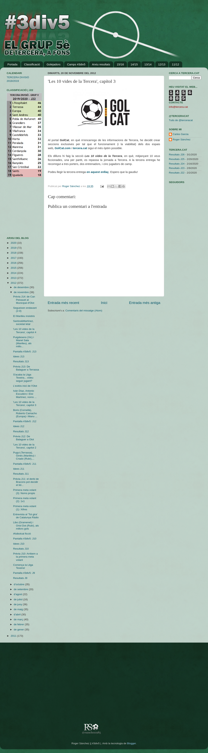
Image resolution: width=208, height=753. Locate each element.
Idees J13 (18, 356)
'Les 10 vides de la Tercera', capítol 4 (24, 331)
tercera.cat (80, 148)
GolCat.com (62, 148)
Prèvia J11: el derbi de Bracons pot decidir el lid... (26, 481)
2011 (14, 635)
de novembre (22, 292)
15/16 (120, 64)
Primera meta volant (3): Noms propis (24, 491)
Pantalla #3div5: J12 (24, 421)
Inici (104, 303)
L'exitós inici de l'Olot (25, 385)
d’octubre (19, 584)
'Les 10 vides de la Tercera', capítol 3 (24, 404)
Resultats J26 (177, 154)
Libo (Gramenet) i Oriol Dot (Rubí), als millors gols (26, 525)
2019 (14, 247)
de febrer (19, 624)
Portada (12, 64)
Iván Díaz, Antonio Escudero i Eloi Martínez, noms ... (25, 393)
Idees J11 (18, 468)
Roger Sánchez (71, 186)
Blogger (131, 743)
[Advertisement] (18, 207)
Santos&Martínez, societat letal (23, 322)
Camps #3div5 (76, 64)
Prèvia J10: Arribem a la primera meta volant (25, 556)
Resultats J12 (21, 431)
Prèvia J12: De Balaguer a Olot (23, 438)
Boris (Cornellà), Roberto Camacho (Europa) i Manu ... (25, 413)
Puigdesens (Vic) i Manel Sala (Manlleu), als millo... (23, 342)
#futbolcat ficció (22, 533)
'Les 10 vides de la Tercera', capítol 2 (24, 446)
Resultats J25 (177, 159)
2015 (14, 267)
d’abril (17, 614)
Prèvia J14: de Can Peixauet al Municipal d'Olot (24, 299)
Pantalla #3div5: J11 (24, 463)
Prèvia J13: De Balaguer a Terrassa (26, 368)
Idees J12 (18, 426)
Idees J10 (18, 543)
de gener (19, 629)
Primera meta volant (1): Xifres (24, 508)
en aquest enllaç (98, 172)
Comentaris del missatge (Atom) (83, 310)
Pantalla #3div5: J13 (24, 351)
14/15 (134, 64)
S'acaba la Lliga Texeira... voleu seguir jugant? (23, 377)
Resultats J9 (20, 578)
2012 (14, 282)
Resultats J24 (177, 163)
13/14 (148, 64)
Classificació (32, 64)
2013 (14, 277)
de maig (19, 609)
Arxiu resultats (101, 64)
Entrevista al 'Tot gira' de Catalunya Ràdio (26, 516)
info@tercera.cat (178, 106)
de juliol (18, 599)
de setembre (21, 589)
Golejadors (53, 64)
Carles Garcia (181, 134)
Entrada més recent (63, 303)
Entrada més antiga (144, 303)
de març (19, 619)
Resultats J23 (177, 168)
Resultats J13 (21, 361)
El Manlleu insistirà (24, 316)
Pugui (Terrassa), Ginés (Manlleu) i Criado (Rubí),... (24, 455)
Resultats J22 (177, 172)
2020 (14, 242)
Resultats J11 (21, 473)
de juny (18, 604)
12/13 (161, 64)
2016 (14, 262)
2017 (14, 257)
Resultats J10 (21, 548)
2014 (14, 273)
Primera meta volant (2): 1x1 (24, 500)
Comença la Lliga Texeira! (23, 566)
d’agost (18, 594)
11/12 (175, 64)
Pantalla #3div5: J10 (24, 538)
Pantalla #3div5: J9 (24, 572)
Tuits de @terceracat (181, 120)
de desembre (22, 287)
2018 (14, 252)
